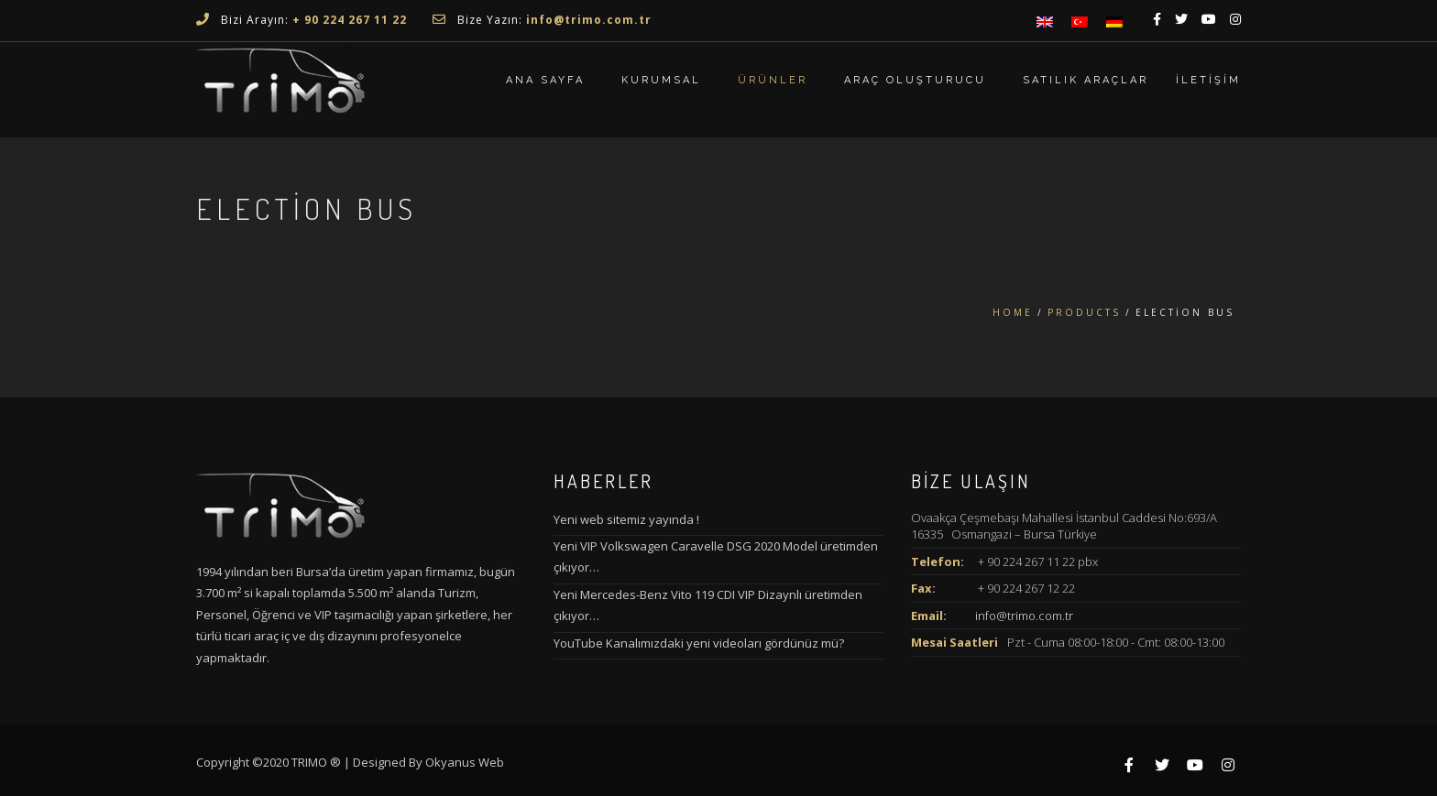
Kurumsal (661, 80)
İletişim (1208, 80)
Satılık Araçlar (1085, 80)
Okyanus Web (464, 762)
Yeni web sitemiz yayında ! (626, 519)
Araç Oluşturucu (915, 80)
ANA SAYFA (545, 80)
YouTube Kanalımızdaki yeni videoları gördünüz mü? (699, 643)
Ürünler (772, 80)
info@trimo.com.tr (1024, 615)
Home (1013, 312)
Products (1084, 312)
